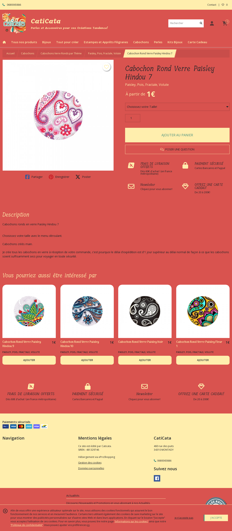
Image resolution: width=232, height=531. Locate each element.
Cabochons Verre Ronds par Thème (61, 53)
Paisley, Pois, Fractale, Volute (104, 53)
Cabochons (27, 53)
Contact (211, 4)
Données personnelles (91, 468)
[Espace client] (212, 23)
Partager (34, 176)
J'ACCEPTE (216, 517)
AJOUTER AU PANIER (177, 135)
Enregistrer (59, 176)
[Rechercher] (201, 23)
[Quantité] (132, 118)
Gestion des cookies (89, 462)
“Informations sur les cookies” (131, 521)
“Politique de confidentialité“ (27, 525)
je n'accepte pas (184, 517)
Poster (83, 176)
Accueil (10, 53)
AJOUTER (29, 360)
